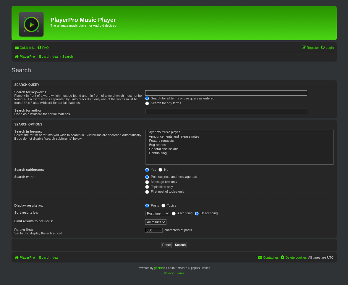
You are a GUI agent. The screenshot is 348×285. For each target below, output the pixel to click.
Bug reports (239, 145)
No (163, 169)
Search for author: (28, 110)
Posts (152, 205)
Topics (168, 205)
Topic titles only (159, 187)
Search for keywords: (31, 92)
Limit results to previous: (33, 221)
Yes (150, 169)
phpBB (158, 268)
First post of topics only (164, 191)
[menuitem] (43, 47)
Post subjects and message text (171, 176)
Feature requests (239, 141)
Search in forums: (28, 131)
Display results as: (28, 205)
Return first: (23, 229)
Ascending (182, 213)
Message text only (161, 181)
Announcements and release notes (239, 137)
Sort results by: (26, 212)
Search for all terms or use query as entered (179, 98)
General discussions (239, 149)
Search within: (25, 176)
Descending (206, 213)
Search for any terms (163, 103)
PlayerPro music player (239, 132)
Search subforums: (29, 169)
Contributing (239, 153)
